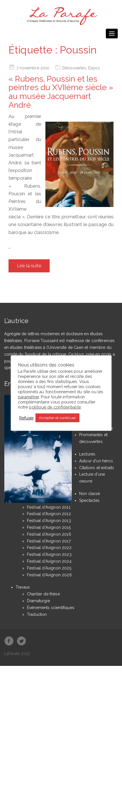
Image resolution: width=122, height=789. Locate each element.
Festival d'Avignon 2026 (49, 575)
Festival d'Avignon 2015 (49, 527)
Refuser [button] (26, 417)
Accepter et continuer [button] (57, 418)
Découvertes (74, 68)
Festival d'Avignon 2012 (49, 513)
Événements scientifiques (50, 607)
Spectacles (89, 500)
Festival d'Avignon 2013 (49, 520)
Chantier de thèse (43, 594)
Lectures (87, 454)
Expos (94, 68)
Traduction (37, 614)
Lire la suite (29, 265)
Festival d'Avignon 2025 (49, 568)
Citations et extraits (96, 467)
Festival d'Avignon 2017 (49, 541)
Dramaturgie (38, 601)
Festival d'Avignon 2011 (48, 507)
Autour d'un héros (96, 461)
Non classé (89, 493)
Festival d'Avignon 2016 (49, 534)
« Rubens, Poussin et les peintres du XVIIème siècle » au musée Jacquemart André (61, 92)
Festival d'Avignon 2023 (49, 554)
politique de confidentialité (55, 407)
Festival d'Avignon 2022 (49, 547)
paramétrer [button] (28, 396)
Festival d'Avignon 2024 (49, 561)
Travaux (23, 587)
